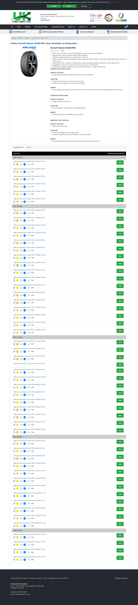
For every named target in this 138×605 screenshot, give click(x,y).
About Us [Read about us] (26, 578)
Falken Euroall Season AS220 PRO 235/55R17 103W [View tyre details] (29, 184)
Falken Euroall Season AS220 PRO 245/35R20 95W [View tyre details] (29, 456)
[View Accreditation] (108, 17)
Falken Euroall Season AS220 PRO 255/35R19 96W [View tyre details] (29, 407)
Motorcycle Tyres (41, 27)
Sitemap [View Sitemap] (51, 578)
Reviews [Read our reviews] (33, 578)
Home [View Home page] (14, 38)
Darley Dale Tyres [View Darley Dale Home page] (16, 578)
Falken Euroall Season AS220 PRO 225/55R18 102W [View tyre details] (29, 225)
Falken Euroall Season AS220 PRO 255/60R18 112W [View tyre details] (29, 330)
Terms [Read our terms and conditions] (45, 578)
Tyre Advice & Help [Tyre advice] (58, 27)
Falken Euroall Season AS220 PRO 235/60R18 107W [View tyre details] (29, 277)
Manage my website (121, 578)
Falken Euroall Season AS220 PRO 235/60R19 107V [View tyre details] (29, 392)
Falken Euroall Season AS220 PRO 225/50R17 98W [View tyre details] (29, 169)
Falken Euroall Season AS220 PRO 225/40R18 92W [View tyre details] (29, 210)
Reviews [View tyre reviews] (28, 147)
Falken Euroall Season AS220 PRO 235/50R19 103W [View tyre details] (29, 377)
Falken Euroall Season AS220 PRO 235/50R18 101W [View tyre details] (29, 255)
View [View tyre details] (120, 162)
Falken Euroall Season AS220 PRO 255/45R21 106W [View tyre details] (29, 534)
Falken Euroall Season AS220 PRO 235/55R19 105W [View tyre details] (29, 384)
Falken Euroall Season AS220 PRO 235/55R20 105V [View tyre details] (29, 448)
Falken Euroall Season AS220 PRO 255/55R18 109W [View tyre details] (29, 322)
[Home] (12, 26)
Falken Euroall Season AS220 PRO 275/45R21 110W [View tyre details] (29, 542)
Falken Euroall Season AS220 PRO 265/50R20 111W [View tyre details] (29, 493)
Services (28, 27)
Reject (69, 6)
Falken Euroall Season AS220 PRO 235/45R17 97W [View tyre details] (29, 176)
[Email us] (22, 594)
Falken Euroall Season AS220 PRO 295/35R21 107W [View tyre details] (29, 557)
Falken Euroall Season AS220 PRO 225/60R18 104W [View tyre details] (29, 232)
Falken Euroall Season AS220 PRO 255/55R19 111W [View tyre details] (29, 422)
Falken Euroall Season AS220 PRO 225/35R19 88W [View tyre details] (29, 341)
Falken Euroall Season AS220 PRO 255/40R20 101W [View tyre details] (29, 471)
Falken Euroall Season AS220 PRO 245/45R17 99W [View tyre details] (29, 199)
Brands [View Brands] (20, 38)
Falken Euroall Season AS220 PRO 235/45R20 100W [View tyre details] (29, 441)
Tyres (19, 27)
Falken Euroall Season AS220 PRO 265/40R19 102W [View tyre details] (29, 429)
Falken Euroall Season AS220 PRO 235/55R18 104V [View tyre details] (29, 270)
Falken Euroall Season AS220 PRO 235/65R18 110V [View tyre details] (29, 285)
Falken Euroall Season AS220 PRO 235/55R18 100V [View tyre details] (29, 262)
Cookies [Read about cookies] (57, 578)
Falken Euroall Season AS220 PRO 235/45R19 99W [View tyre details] (29, 369)
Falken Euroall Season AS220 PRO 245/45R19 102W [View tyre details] (29, 399)
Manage (84, 6)
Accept (53, 6)
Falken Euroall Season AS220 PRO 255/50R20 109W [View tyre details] (29, 485)
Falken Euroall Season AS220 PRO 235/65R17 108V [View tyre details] (29, 191)
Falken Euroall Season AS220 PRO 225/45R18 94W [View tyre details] (29, 218)
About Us (71, 27)
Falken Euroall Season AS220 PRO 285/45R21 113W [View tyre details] (29, 549)
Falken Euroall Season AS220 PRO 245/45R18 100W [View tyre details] (29, 307)
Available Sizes (19, 147)
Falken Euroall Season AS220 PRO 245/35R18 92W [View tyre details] (29, 292)
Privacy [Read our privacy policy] (39, 578)
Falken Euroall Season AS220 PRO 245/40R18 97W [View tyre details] (29, 300)
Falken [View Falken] (27, 38)
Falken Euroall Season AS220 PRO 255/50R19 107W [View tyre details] (29, 414)
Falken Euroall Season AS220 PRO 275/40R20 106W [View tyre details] (29, 508)
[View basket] (125, 26)
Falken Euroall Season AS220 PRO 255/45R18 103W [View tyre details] (29, 315)
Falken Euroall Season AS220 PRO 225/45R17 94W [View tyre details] (29, 161)
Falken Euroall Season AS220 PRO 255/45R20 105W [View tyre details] (29, 478)
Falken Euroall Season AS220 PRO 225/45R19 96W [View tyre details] (29, 356)
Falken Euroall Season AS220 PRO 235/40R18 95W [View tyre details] (29, 240)
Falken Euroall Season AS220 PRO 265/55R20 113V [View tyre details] (29, 500)
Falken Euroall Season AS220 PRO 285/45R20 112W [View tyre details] (29, 515)
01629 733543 (45, 20)
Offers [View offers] (93, 27)
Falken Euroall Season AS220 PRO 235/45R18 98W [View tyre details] (29, 247)
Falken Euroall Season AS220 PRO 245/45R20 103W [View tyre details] (29, 463)
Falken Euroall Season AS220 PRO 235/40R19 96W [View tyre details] (29, 363)
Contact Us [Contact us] (83, 27)
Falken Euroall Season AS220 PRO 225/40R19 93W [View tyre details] (29, 349)
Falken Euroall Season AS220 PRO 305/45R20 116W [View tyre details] (29, 523)
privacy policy (115, 2)
